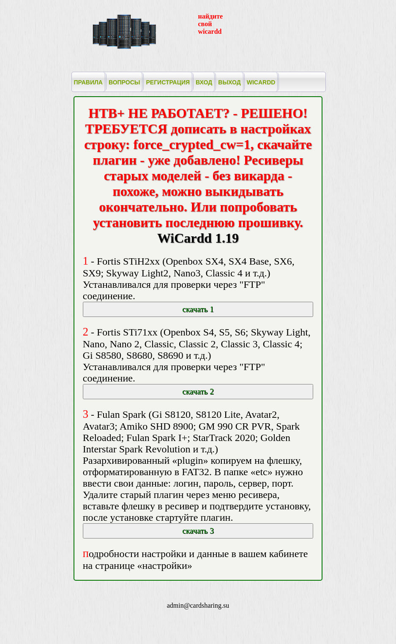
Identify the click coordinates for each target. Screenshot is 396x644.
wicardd (261, 82)
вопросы (124, 82)
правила (88, 82)
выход (229, 82)
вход (204, 82)
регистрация (168, 82)
